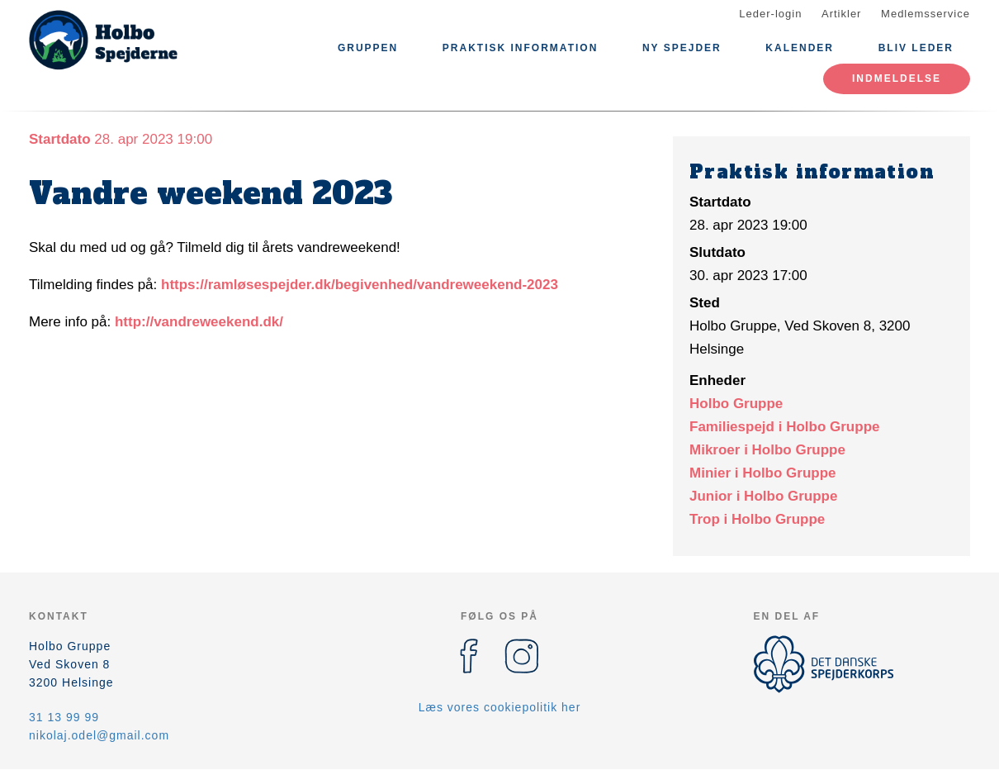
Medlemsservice (925, 13)
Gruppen (368, 48)
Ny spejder (682, 48)
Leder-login (770, 13)
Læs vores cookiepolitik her (500, 707)
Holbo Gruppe (736, 403)
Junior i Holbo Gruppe (763, 496)
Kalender (799, 48)
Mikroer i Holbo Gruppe (767, 450)
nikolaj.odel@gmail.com (99, 735)
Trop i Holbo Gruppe (757, 519)
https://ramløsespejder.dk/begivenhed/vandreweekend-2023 (359, 284)
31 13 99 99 (64, 717)
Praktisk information (520, 48)
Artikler (841, 13)
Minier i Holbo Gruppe (762, 473)
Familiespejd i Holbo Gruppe (784, 427)
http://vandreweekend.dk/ (199, 322)
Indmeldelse (896, 78)
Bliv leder (916, 48)
